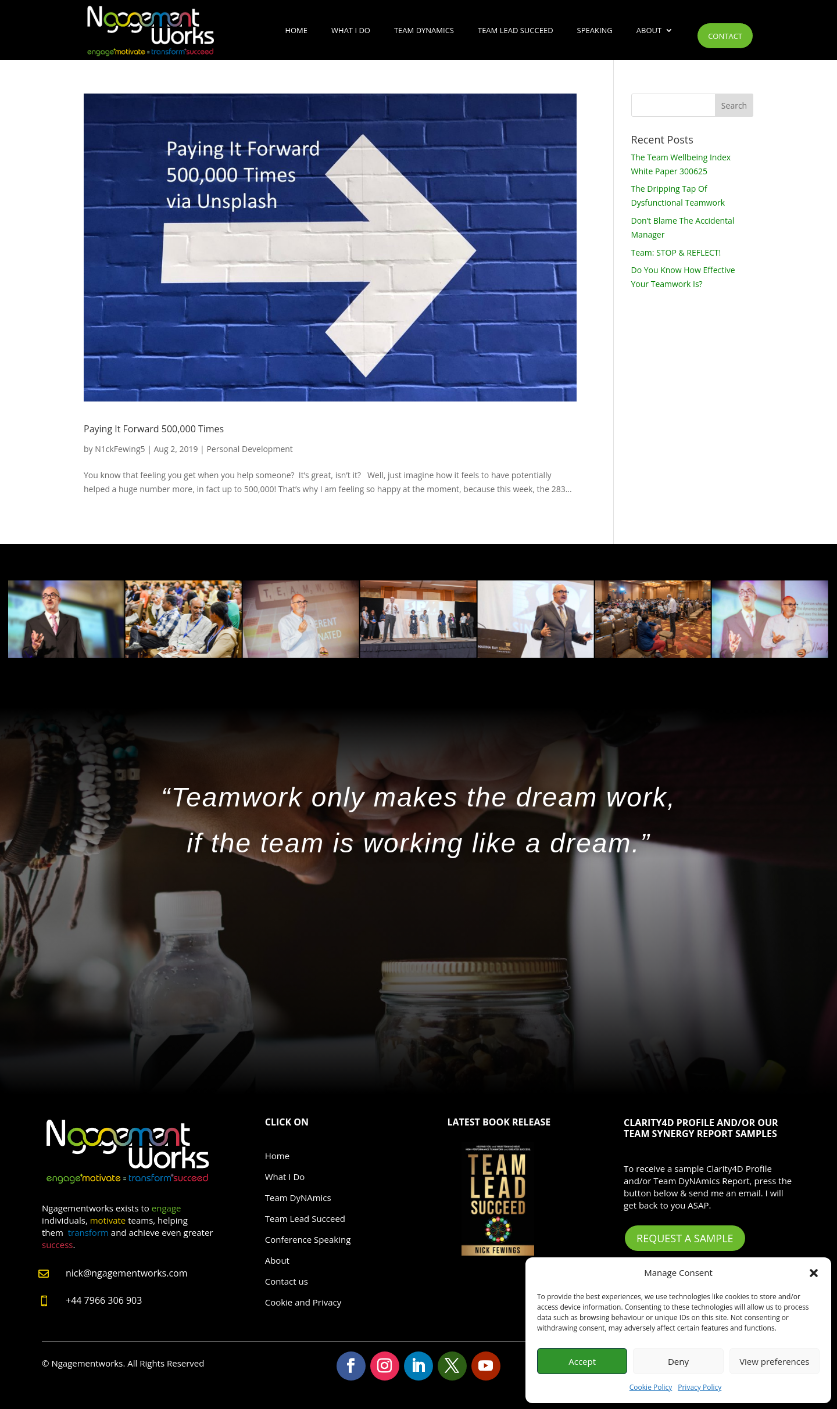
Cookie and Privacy (303, 1302)
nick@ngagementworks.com (127, 1273)
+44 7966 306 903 (104, 1300)
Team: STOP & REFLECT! (676, 252)
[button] (814, 1273)
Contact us (286, 1281)
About (648, 30)
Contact (725, 36)
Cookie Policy (650, 1387)
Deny (678, 1361)
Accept (582, 1361)
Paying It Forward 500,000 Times (154, 428)
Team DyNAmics (424, 30)
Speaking (595, 30)
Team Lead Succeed (515, 30)
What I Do (350, 30)
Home (296, 30)
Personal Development (249, 448)
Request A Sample (684, 1238)
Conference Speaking (308, 1239)
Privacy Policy (699, 1387)
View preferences (774, 1361)
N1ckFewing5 (120, 448)
